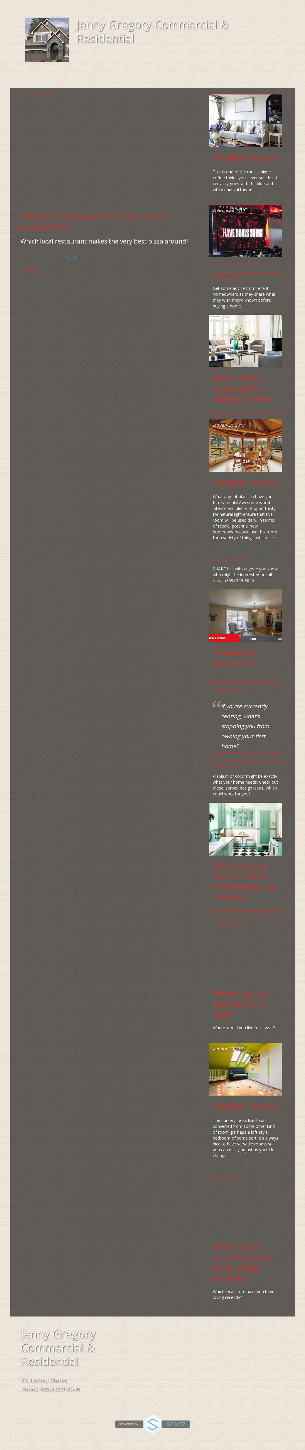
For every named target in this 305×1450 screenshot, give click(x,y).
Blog (218, 79)
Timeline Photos (245, 158)
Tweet (71, 258)
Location (127, 79)
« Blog (29, 270)
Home (42, 79)
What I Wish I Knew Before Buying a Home (243, 388)
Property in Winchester (235, 658)
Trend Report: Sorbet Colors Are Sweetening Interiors (244, 881)
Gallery (178, 79)
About (80, 79)
